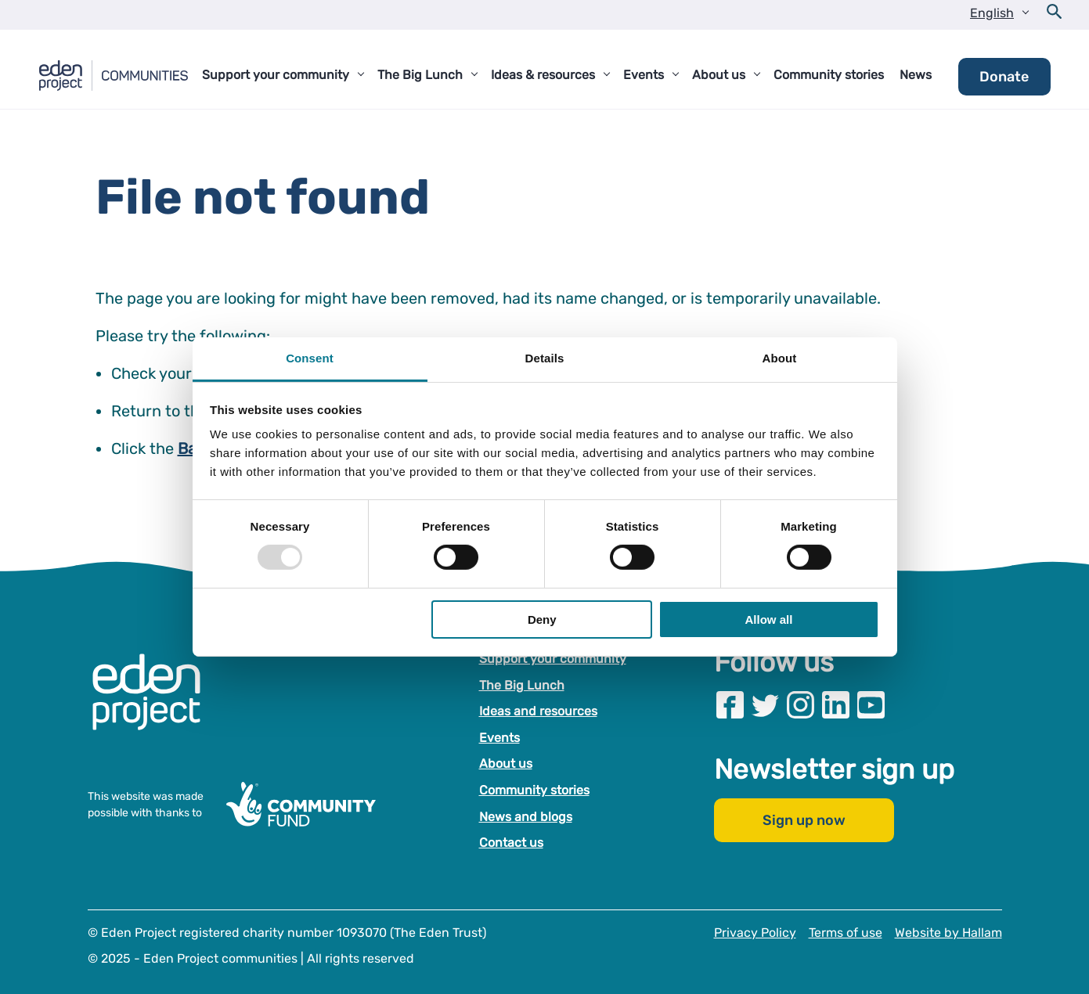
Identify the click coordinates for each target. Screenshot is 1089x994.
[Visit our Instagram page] (800, 704)
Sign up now (804, 820)
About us (505, 763)
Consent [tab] (310, 358)
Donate (1004, 76)
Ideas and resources (538, 711)
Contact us (511, 842)
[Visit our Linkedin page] (835, 704)
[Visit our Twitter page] (765, 704)
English (992, 12)
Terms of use (845, 932)
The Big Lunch (521, 685)
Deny (542, 619)
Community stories (534, 790)
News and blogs (525, 816)
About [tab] (780, 358)
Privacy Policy (755, 932)
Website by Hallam (948, 932)
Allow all (769, 619)
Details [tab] (544, 358)
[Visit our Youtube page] (871, 704)
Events (499, 737)
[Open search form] (1054, 15)
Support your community (552, 658)
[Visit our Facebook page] (730, 704)
